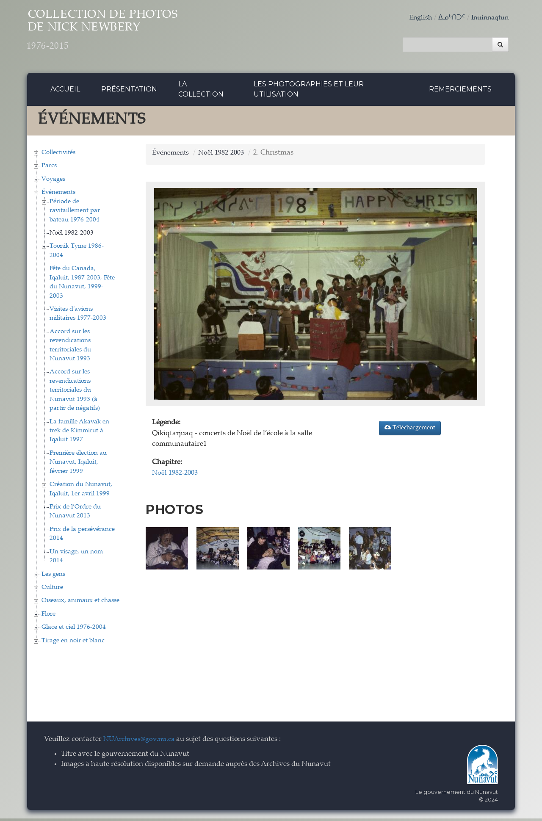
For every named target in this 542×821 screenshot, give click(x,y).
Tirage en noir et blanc (73, 643)
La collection (201, 92)
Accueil (65, 92)
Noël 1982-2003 (72, 235)
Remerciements (460, 92)
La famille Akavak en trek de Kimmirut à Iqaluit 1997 (79, 433)
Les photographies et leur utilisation (309, 92)
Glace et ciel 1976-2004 (73, 630)
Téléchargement (409, 430)
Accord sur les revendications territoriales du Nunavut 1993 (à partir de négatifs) (75, 392)
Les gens (53, 576)
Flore (48, 616)
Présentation (129, 92)
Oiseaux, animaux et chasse (80, 603)
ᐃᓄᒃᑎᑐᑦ (448, 18)
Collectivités (58, 155)
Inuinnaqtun (488, 18)
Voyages (53, 181)
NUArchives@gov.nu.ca (141, 741)
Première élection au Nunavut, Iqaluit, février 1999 (78, 464)
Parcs (49, 168)
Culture (52, 589)
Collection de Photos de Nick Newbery (121, 34)
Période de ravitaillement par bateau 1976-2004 (75, 213)
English (416, 18)
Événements (58, 195)
